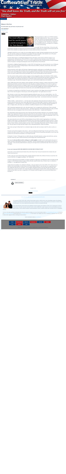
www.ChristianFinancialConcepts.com (52, 212)
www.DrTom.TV (4, 29)
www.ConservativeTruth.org (8, 213)
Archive (19, 224)
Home (12, 222)
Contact (47, 222)
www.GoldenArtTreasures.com (26, 213)
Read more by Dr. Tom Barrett (33, 190)
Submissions (33, 222)
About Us (26, 222)
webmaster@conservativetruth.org (43, 227)
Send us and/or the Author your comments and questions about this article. (33, 196)
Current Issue (19, 222)
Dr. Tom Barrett (5, 28)
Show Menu (3, 18)
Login (26, 224)
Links (12, 224)
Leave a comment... (19, 182)
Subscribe (40, 222)
